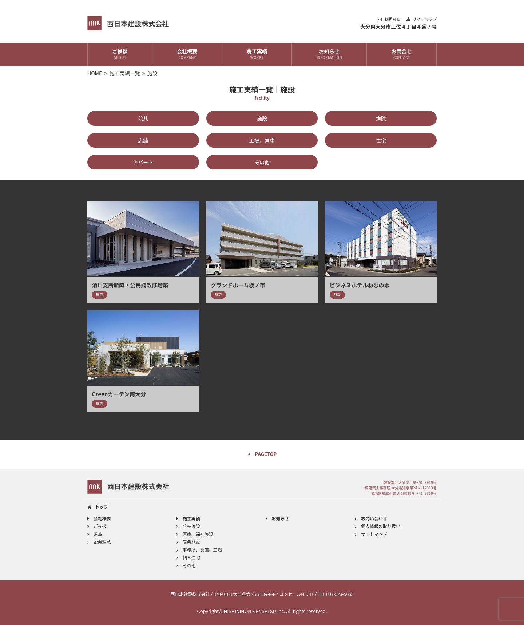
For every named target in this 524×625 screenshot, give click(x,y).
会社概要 (187, 54)
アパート (143, 162)
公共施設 (188, 526)
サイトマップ (421, 19)
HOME (94, 73)
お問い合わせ (371, 518)
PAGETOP (262, 453)
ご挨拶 (120, 54)
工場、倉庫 (262, 140)
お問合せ (389, 19)
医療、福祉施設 (194, 534)
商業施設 (188, 541)
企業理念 (99, 541)
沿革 (94, 534)
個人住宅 (188, 557)
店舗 (143, 140)
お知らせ (329, 54)
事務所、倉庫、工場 (199, 549)
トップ (97, 507)
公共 (143, 118)
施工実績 (257, 54)
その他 (262, 162)
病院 (381, 118)
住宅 (381, 140)
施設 (262, 118)
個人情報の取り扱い (377, 526)
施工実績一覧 (125, 73)
